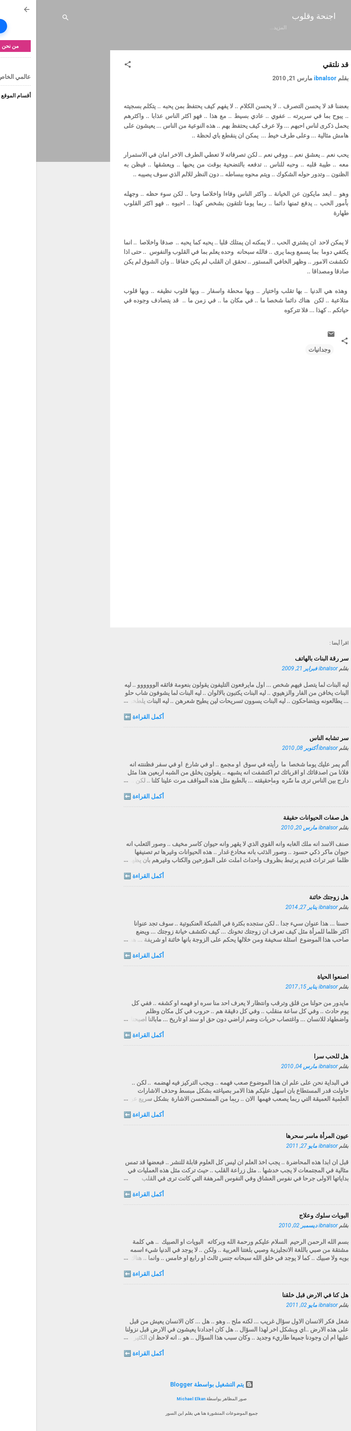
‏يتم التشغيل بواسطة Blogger (175, 1384)
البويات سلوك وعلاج (287, 1215)
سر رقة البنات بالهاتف (285, 658)
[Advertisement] (34, 151)
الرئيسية (241, 28)
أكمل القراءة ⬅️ (107, 716)
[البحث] (29, 18)
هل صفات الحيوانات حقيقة (279, 817)
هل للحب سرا (295, 1056)
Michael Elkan (155, 1398)
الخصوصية (180, 28)
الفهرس (212, 28)
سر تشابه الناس (292, 737)
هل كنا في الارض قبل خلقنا (279, 1294)
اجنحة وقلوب (278, 16)
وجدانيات (283, 349)
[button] (91, 65)
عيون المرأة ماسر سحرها (281, 1135)
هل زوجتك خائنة (292, 897)
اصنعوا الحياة (296, 976)
